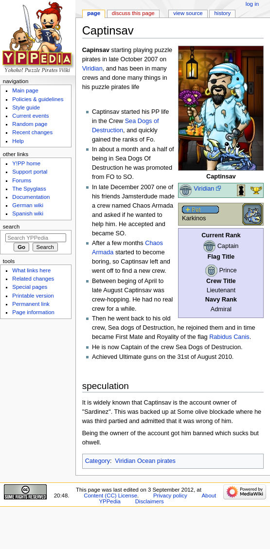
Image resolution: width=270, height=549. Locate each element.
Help (18, 141)
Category (97, 461)
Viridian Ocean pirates (145, 461)
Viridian (204, 188)
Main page (25, 90)
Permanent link (30, 304)
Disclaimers (149, 501)
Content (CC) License (110, 495)
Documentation (31, 197)
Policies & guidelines (37, 99)
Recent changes (32, 132)
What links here (31, 270)
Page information (33, 312)
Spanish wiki (27, 213)
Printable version (33, 296)
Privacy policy (170, 495)
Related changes (33, 279)
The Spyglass (29, 189)
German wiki (27, 205)
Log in (252, 4)
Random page (29, 124)
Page (93, 13)
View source (187, 13)
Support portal (29, 172)
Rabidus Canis (229, 337)
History (223, 13)
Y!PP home (26, 163)
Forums (21, 180)
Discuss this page (133, 13)
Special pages (29, 287)
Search (11, 227)
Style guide (26, 107)
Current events (30, 116)
